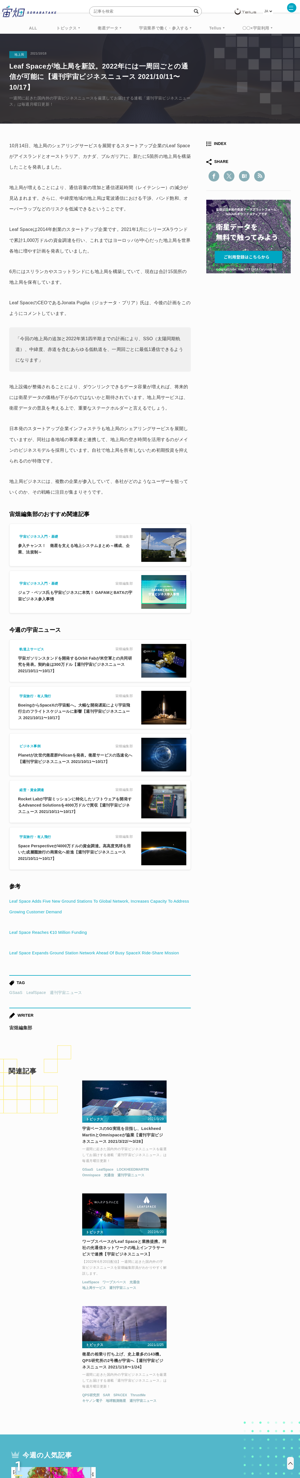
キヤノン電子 (213, 1190)
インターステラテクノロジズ (243, 1395)
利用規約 (103, 1448)
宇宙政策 (198, 1395)
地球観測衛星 (237, 1190)
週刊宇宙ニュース (66, 1003)
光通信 (36, 1190)
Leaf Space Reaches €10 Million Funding (52, 932)
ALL (33, 28)
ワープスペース (138, 1184)
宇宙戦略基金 (168, 1395)
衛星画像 (241, 1384)
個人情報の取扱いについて (133, 1448)
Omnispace (18, 1190)
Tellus (215, 28)
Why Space (130, 1384)
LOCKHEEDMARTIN (60, 1184)
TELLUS (70, 1384)
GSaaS (16, 1003)
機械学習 (37, 1395)
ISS (58, 1395)
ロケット (137, 1395)
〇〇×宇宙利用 (255, 28)
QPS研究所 (212, 1184)
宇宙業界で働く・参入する (163, 28)
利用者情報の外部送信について (179, 1448)
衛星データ (108, 28)
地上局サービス (118, 1190)
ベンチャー (213, 1384)
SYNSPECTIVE (104, 1395)
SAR (227, 1184)
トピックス (66, 28)
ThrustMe (259, 1184)
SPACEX (241, 1184)
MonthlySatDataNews (172, 1384)
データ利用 (270, 1384)
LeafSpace (36, 1003)
